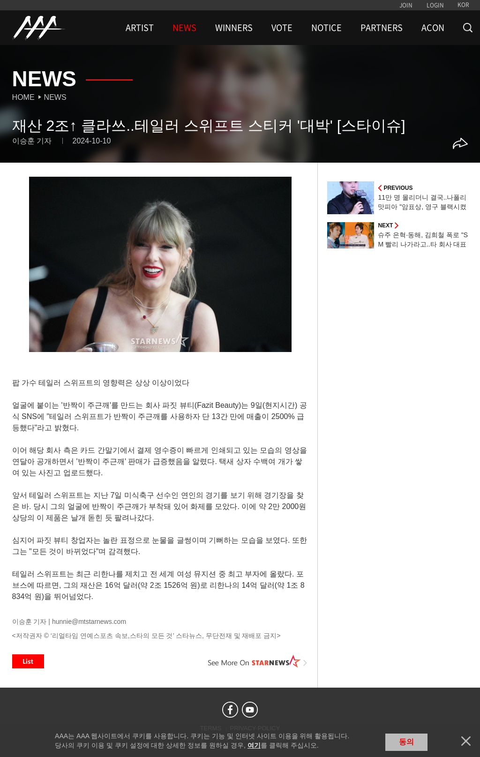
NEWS (184, 27)
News (55, 97)
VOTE (281, 27)
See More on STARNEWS (257, 661)
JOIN (405, 5)
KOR (463, 4)
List (28, 661)
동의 (406, 742)
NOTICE (326, 27)
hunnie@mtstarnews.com (89, 621)
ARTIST (140, 27)
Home (23, 97)
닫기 (466, 741)
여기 (254, 745)
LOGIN (435, 5)
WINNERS (234, 27)
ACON (432, 27)
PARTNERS (381, 27)
